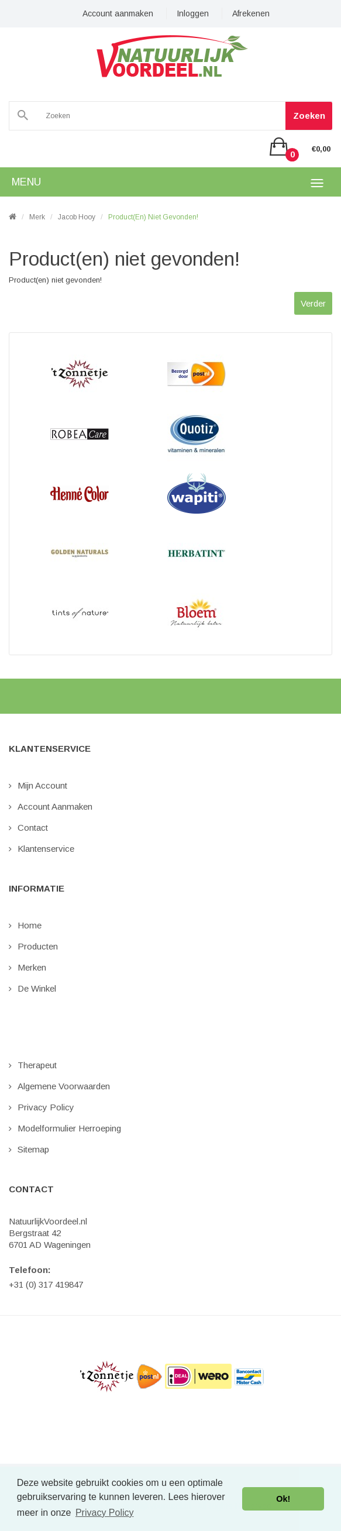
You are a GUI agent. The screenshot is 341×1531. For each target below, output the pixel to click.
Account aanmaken (117, 13)
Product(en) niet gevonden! (153, 217)
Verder (313, 303)
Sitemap (33, 1149)
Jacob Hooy (76, 217)
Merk (37, 217)
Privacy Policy (46, 1107)
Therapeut (37, 1065)
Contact (33, 827)
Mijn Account (42, 785)
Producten (38, 946)
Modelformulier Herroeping (69, 1128)
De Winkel (37, 988)
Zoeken (309, 116)
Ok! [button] (283, 1499)
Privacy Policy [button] (104, 1513)
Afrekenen (251, 13)
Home (30, 925)
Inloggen (193, 13)
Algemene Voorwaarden (64, 1086)
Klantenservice (46, 849)
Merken (32, 967)
